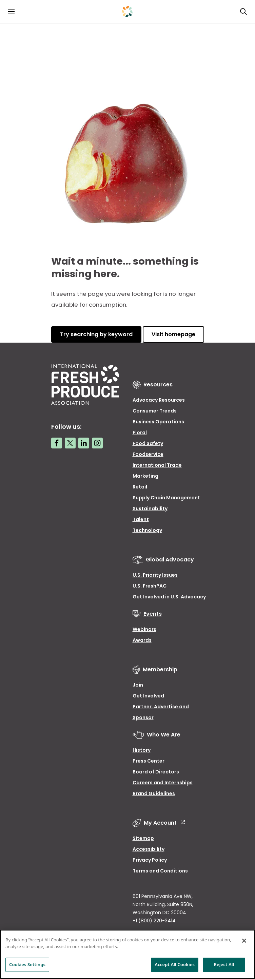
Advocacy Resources (159, 400)
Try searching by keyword (96, 334)
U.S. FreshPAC (149, 585)
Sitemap (143, 838)
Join (138, 685)
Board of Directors (156, 771)
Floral (140, 432)
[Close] (244, 940)
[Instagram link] (97, 443)
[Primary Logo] (127, 11)
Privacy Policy (150, 860)
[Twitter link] (70, 443)
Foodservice (148, 454)
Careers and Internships (163, 782)
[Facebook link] (56, 443)
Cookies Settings (27, 964)
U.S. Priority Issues (155, 575)
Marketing (145, 476)
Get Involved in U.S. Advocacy (169, 596)
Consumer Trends (155, 410)
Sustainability (150, 508)
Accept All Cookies (175, 964)
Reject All (224, 964)
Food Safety (148, 443)
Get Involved (148, 695)
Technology (147, 530)
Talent (141, 519)
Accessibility (148, 849)
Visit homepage (173, 334)
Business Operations (158, 421)
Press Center (148, 760)
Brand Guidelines (154, 793)
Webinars (144, 629)
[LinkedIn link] (83, 443)
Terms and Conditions (160, 870)
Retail (140, 486)
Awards (142, 640)
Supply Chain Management (166, 497)
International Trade (157, 465)
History (142, 750)
